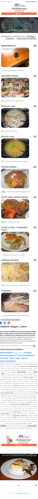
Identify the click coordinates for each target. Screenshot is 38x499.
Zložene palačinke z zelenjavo (31, 402)
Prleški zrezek (17, 385)
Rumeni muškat (30, 421)
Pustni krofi (3, 419)
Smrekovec (2, 366)
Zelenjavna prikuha (16, 411)
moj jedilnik (10, 39)
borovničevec (8, 366)
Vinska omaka (6, 406)
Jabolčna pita (27, 417)
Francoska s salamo (16, 366)
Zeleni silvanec (23, 421)
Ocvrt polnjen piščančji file (20, 391)
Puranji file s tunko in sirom (17, 377)
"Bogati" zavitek (10, 419)
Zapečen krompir (25, 404)
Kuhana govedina (15, 387)
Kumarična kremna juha (11, 372)
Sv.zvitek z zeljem (7, 387)
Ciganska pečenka (24, 385)
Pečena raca (7, 394)
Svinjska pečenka (20, 379)
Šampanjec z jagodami (32, 364)
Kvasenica (14, 417)
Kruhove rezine (6, 408)
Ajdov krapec (24, 415)
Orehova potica (21, 417)
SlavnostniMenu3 (8, 355)
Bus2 (17, 358)
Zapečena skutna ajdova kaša (7, 400)
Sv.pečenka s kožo (7, 377)
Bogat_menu (18, 353)
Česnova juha (21, 372)
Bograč (19, 394)
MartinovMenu (7, 352)
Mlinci (11, 408)
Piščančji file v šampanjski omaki (27, 392)
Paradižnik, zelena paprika (22, 413)
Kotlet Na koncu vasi (10, 391)
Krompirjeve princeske (12, 402)
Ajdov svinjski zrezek (8, 381)
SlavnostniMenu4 (26, 355)
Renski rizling (12, 423)
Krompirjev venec (20, 402)
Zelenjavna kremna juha (15, 370)
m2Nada (27, 352)
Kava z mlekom (12, 364)
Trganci (5, 402)
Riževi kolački (33, 398)
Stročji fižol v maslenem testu (20, 400)
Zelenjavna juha (7, 370)
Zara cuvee (17, 421)
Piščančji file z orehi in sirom (23, 389)
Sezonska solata (5, 414)
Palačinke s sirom (3, 375)
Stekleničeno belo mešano (21, 423)
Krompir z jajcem (13, 406)
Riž (1, 408)
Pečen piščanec (14, 394)
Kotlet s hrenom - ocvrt (8, 385)
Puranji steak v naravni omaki (18, 383)
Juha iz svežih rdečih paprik (26, 368)
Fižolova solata (13, 413)
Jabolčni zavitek (34, 417)
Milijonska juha (24, 370)
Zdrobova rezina (26, 398)
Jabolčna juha (3, 372)
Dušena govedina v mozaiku (24, 387)
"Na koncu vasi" (21, 493)
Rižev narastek (16, 396)
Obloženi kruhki (33, 366)
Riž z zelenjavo (25, 411)
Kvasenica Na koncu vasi (31, 419)
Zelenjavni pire (8, 411)
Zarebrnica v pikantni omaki (22, 381)
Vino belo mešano (10, 421)
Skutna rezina (22, 419)
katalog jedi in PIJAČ (19, 23)
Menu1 (24, 358)
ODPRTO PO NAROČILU (31, 1)
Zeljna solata (9, 415)
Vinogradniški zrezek (8, 383)
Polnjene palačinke (7, 417)
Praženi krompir (32, 411)
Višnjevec (25, 364)
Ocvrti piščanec (25, 394)
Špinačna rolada (23, 396)
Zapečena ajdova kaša (5, 404)
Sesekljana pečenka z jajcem (26, 375)
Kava (7, 364)
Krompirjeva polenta (33, 406)
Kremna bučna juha (10, 368)
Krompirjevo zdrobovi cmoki (23, 406)
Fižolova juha (29, 372)
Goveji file (14, 381)
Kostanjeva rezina (32, 394)
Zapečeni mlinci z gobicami (17, 398)
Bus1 (12, 358)
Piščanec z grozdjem (28, 377)
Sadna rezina (3, 421)
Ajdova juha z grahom (32, 370)
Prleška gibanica (16, 415)
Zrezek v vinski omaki (29, 383)
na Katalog (30, 36)
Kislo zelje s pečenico (5, 389)
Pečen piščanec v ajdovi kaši (13, 375)
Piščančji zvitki (17, 392)
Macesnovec (2, 364)
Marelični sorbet (19, 364)
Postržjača (30, 415)
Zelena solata (31, 413)
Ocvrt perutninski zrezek (6, 393)
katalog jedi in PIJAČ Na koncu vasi (13, 36)
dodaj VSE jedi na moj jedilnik (26, 39)
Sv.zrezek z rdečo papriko (31, 391)
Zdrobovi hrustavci (29, 408)
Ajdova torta (10, 396)
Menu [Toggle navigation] (19, 14)
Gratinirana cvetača (14, 404)
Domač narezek (24, 366)
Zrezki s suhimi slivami (29, 379)
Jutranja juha (17, 368)
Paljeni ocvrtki (4, 396)
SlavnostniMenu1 (8, 361)
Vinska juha (3, 368)
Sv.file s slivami (14, 389)
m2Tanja (4, 358)
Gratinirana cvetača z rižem (19, 408)
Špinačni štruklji (8, 398)
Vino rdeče (30, 423)
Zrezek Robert (34, 387)
